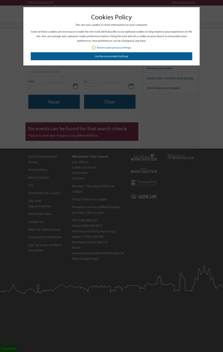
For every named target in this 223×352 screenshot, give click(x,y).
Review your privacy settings (111, 47)
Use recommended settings (111, 56)
